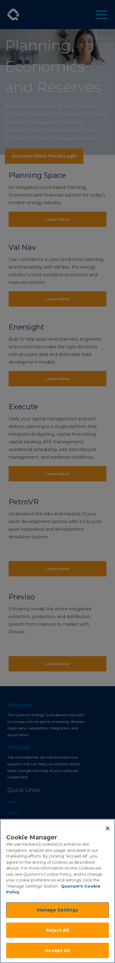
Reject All (57, 930)
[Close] (107, 828)
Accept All (57, 950)
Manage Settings (57, 910)
